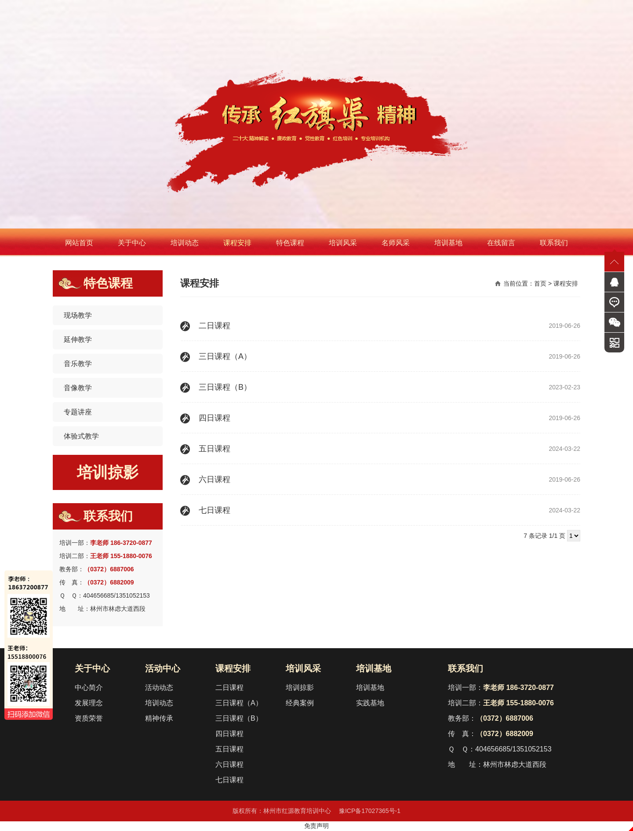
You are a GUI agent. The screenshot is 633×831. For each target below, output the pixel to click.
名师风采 (396, 243)
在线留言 (501, 243)
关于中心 (132, 243)
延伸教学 (78, 339)
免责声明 (316, 825)
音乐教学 (78, 363)
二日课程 (229, 687)
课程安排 (237, 243)
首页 (540, 283)
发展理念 (89, 703)
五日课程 (229, 749)
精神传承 (159, 718)
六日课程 (229, 764)
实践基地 (370, 703)
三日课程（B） (238, 718)
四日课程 (229, 733)
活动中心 (162, 668)
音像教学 (78, 388)
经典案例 (300, 703)
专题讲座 (78, 412)
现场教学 (78, 315)
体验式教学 (81, 436)
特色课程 (290, 243)
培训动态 (185, 243)
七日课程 (229, 780)
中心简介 (89, 687)
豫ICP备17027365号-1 (369, 810)
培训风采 (343, 243)
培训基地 (448, 243)
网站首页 (79, 243)
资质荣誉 (89, 718)
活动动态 (159, 687)
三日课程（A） (238, 703)
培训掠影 (107, 472)
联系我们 (554, 243)
